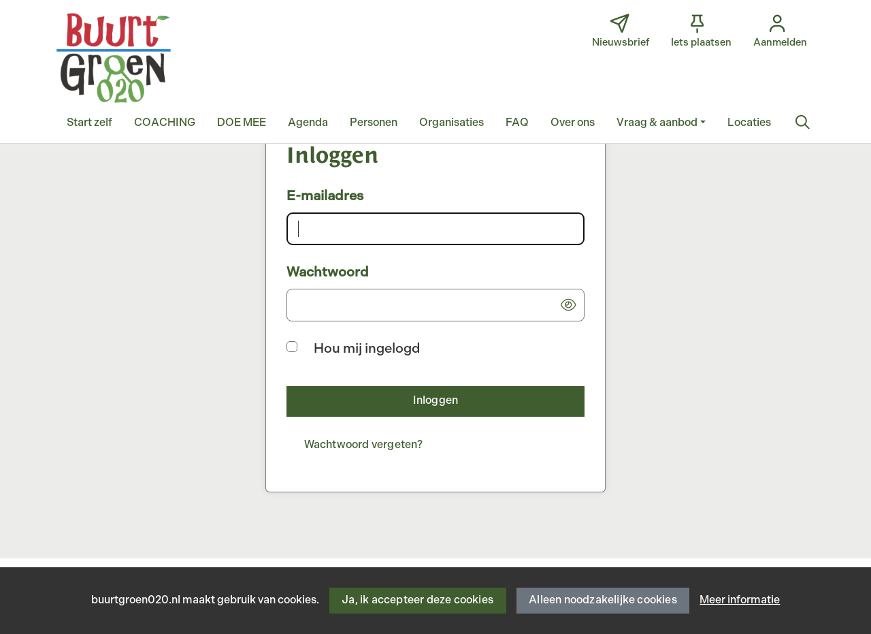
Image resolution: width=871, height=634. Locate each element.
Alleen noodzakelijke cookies (603, 600)
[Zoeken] (802, 123)
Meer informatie (740, 600)
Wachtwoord (327, 272)
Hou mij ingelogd (367, 348)
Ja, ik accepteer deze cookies (417, 600)
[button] (89, 123)
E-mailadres (324, 196)
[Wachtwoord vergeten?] (363, 445)
